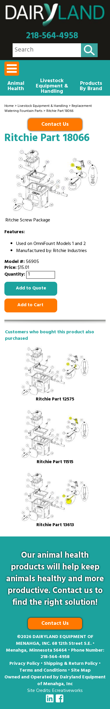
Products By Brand (91, 86)
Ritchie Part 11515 (55, 462)
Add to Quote (31, 288)
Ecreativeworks (67, 691)
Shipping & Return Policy (71, 664)
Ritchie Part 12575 (55, 399)
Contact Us (55, 125)
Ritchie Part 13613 (55, 525)
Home (9, 106)
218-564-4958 (52, 36)
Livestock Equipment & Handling (52, 86)
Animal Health (15, 86)
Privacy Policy (24, 664)
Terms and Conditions (43, 670)
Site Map (81, 670)
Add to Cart (31, 305)
